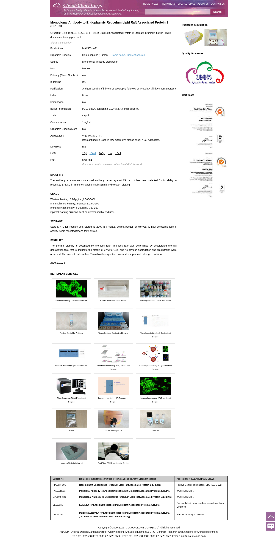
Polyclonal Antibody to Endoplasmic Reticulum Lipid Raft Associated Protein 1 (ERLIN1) (124, 491)
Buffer (71, 431)
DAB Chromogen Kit (113, 431)
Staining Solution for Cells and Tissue (155, 300)
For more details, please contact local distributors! (112, 164)
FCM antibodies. (151, 139)
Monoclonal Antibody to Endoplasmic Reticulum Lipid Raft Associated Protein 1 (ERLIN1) (125, 497)
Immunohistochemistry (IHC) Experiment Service (113, 367)
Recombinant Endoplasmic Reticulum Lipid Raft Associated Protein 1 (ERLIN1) (120, 485)
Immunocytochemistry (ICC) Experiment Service (155, 367)
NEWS (155, 4)
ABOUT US (203, 4)
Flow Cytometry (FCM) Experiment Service (71, 400)
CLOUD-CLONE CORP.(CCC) (142, 527)
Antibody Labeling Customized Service (71, 300)
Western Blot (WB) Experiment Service (71, 366)
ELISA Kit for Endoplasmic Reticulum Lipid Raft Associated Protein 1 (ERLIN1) (119, 505)
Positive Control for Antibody (71, 333)
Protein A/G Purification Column (113, 300)
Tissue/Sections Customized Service (113, 333)
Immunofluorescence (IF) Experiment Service (155, 400)
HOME (146, 4)
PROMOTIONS (168, 4)
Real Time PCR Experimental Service (113, 463)
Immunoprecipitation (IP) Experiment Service (113, 400)
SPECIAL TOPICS (186, 4)
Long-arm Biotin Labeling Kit (71, 463)
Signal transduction (60, 42)
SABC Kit (155, 431)
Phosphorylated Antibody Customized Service (155, 335)
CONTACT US (218, 4)
